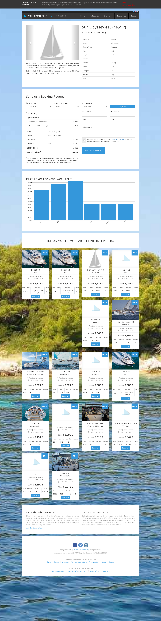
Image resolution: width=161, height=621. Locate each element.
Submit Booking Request (93, 150)
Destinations (121, 16)
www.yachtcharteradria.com (77, 571)
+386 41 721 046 (60, 16)
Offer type (87, 103)
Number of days (61, 103)
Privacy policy (94, 562)
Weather (104, 562)
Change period (122, 106)
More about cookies (128, 5)
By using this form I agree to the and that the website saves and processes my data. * (109, 140)
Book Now (35, 296)
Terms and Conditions (118, 139)
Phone (112, 119)
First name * (86, 111)
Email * (84, 119)
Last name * (114, 111)
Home (82, 16)
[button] (30, 42)
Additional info (87, 127)
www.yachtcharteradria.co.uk (100, 571)
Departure (31, 103)
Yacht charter (94, 16)
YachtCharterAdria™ (80, 550)
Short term (108, 16)
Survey (49, 562)
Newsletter (65, 562)
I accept (125, 3)
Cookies (56, 562)
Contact (133, 16)
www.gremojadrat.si (58, 571)
